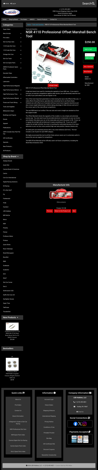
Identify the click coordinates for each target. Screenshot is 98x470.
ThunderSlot (7, 311)
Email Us (79, 412)
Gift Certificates (8, 138)
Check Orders (49, 405)
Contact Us (53, 19)
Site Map (49, 438)
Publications (12, 127)
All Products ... (7, 150)
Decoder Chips (7, 73)
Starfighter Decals (8, 299)
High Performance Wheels (12, 98)
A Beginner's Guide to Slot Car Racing (18, 423)
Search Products (42, 19)
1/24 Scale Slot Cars (12, 46)
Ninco (5, 219)
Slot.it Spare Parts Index (18, 451)
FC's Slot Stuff (7, 190)
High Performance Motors (12, 90)
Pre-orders (12, 37)
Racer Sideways (8, 249)
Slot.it (5, 286)
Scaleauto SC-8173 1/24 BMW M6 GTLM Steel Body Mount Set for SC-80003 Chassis (12, 330)
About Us (18, 399)
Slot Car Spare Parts (12, 63)
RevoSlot (5, 257)
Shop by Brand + (10, 156)
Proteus (5, 240)
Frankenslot (6, 198)
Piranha (5, 228)
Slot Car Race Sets (12, 42)
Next (74, 211)
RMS (4, 261)
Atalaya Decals (7, 161)
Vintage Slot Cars (12, 54)
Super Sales (6, 29)
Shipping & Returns (49, 410)
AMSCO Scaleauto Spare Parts (12, 68)
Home (6, 3)
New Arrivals (12, 33)
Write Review (88, 71)
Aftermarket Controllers (10, 77)
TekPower (6, 307)
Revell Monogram (8, 253)
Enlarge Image (53, 85)
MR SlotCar (6, 215)
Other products (61, 202)
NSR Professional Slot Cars (18, 429)
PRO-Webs (69, 465)
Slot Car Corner (7, 282)
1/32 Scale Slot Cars (12, 50)
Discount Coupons (49, 449)
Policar (5, 232)
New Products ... (8, 146)
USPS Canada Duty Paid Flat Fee (11, 133)
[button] (88, 4)
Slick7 (5, 278)
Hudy (4, 203)
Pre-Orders (24, 19)
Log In (13, 3)
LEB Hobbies (7, 211)
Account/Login (49, 399)
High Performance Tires (12, 94)
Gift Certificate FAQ (49, 444)
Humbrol (5, 207)
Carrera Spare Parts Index (18, 446)
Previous (49, 211)
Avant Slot (6, 165)
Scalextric (6, 270)
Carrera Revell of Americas (11, 169)
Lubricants (6, 81)
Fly (4, 194)
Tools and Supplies (38, 24)
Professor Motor (8, 236)
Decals (12, 119)
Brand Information (18, 416)
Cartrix (5, 173)
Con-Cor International (9, 177)
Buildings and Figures (9, 115)
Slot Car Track (12, 58)
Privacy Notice (49, 421)
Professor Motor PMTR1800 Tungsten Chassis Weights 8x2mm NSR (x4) (12, 368)
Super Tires (6, 303)
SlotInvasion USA (8, 290)
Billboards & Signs (8, 111)
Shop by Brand (13, 19)
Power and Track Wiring (12, 102)
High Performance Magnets (11, 86)
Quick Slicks (6, 244)
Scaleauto (6, 265)
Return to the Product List (62, 211)
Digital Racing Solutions (10, 182)
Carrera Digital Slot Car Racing (18, 440)
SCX (4, 274)
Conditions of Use (49, 427)
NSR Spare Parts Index (18, 435)
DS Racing (6, 186)
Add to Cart (89, 58)
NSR (4, 223)
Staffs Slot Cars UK (9, 295)
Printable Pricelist (49, 433)
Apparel (5, 123)
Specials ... (6, 142)
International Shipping (49, 416)
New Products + (10, 317)
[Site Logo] (17, 11)
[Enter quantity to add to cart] (90, 54)
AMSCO (32, 19)
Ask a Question (88, 66)
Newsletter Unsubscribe (49, 455)
